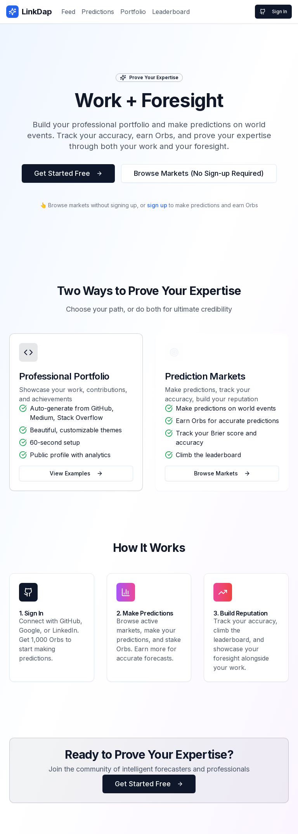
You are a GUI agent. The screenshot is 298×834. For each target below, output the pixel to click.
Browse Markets (222, 473)
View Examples (76, 473)
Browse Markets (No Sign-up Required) (199, 173)
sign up (157, 205)
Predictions (97, 12)
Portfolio (133, 12)
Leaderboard (171, 12)
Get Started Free (68, 173)
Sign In (273, 12)
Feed (68, 12)
